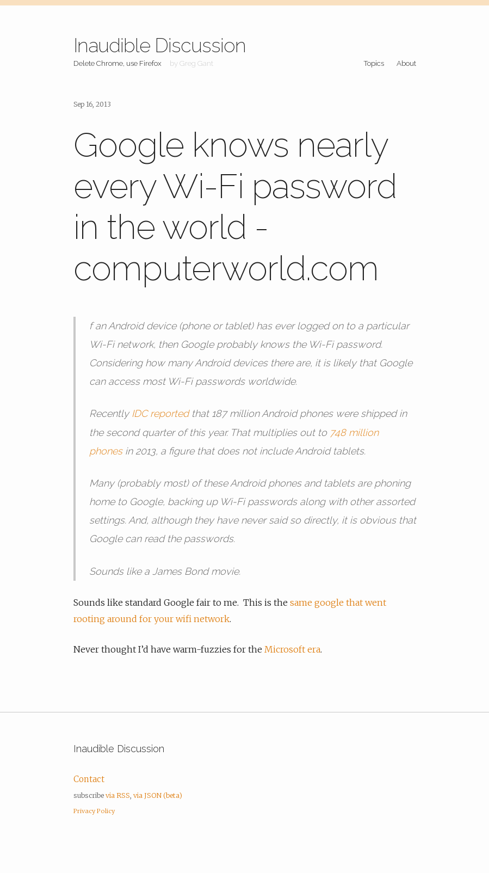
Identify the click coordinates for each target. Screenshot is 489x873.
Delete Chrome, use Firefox (117, 63)
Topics (373, 63)
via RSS (118, 795)
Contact (88, 779)
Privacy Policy (94, 811)
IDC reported (160, 413)
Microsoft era (292, 649)
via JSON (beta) (157, 795)
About (406, 63)
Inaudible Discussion (159, 45)
